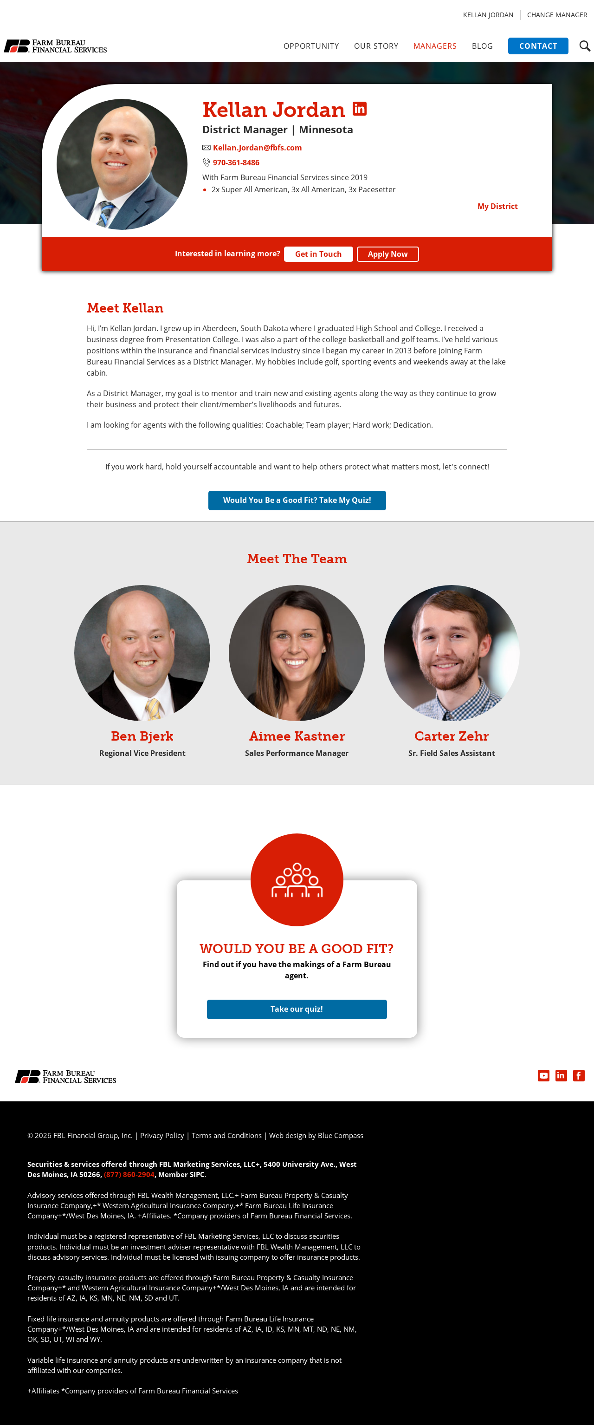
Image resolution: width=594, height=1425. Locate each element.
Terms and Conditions (227, 1135)
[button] (585, 46)
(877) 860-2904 (129, 1174)
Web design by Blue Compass (316, 1135)
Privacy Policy (162, 1135)
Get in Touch (318, 254)
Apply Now (388, 254)
